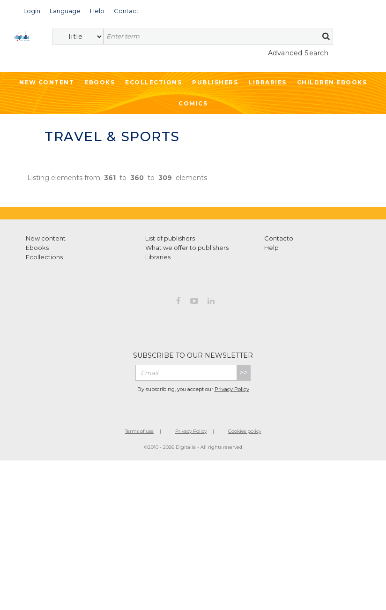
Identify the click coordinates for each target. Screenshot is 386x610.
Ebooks (99, 82)
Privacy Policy (232, 389)
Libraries (267, 82)
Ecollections (153, 82)
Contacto (278, 238)
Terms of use (139, 431)
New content (46, 238)
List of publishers (170, 238)
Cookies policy (244, 431)
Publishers (215, 82)
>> (243, 372)
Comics (193, 103)
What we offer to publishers (187, 247)
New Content (46, 82)
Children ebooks (332, 82)
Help (271, 247)
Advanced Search (298, 53)
